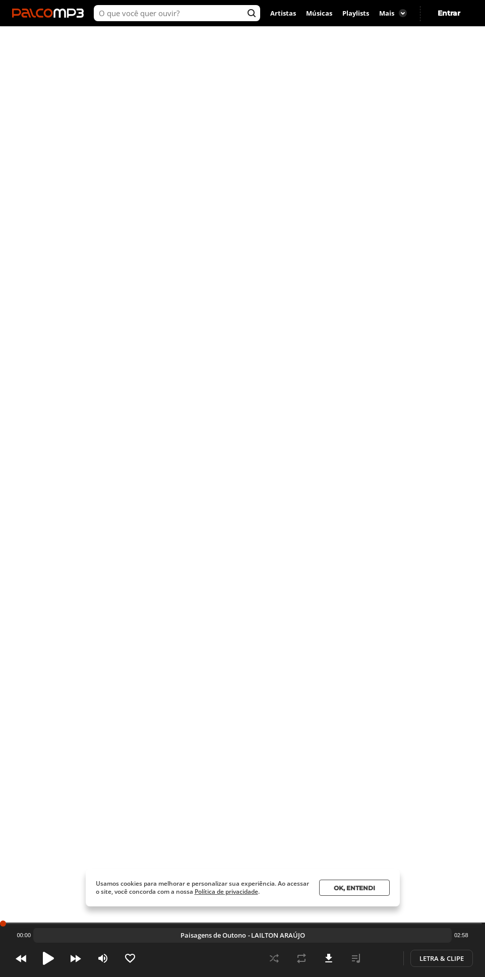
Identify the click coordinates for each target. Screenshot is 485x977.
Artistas (283, 13)
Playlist (356, 958)
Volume (102, 958)
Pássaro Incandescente (213, 935)
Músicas (319, 13)
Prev (21, 958)
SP (421, 84)
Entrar (449, 13)
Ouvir (103, 85)
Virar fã (167, 86)
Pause (48, 958)
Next (75, 958)
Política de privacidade (226, 891)
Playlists (355, 13)
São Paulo (389, 84)
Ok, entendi (354, 888)
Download (328, 958)
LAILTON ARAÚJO (126, 63)
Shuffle (274, 958)
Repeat (301, 958)
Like (130, 958)
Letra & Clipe (441, 958)
